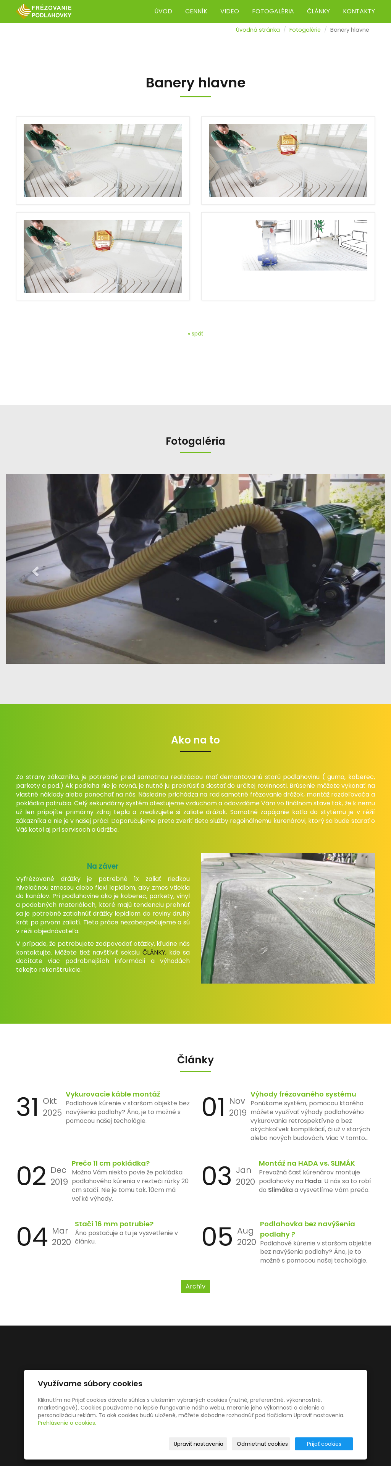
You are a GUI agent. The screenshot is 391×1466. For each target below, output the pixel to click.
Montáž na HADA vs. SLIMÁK (307, 1163)
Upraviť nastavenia (198, 1444)
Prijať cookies (324, 1444)
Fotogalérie (305, 30)
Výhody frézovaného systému (303, 1094)
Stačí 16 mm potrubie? (114, 1224)
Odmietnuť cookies (262, 1444)
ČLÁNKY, (154, 952)
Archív (195, 1286)
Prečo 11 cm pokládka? (111, 1163)
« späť (195, 333)
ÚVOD (163, 11)
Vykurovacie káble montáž (113, 1094)
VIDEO (229, 11)
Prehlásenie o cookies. (67, 1423)
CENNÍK (196, 11)
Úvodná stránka (258, 30)
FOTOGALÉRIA (273, 11)
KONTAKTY (359, 11)
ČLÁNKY (318, 11)
